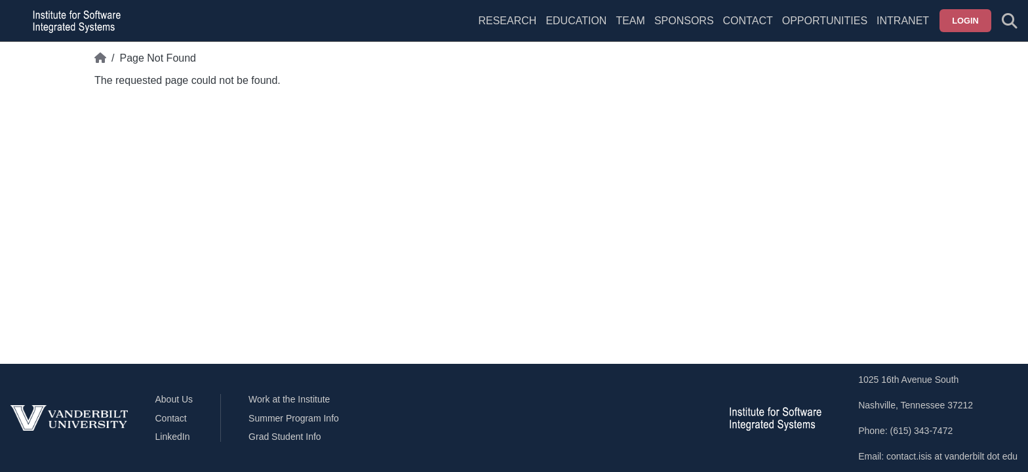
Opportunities (824, 20)
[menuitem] (630, 29)
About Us (174, 399)
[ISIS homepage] (73, 21)
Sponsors (684, 20)
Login (965, 21)
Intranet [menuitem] (903, 20)
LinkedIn (172, 436)
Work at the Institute (289, 399)
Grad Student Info (284, 436)
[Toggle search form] (1010, 21)
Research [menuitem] (507, 20)
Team (630, 20)
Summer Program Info (293, 418)
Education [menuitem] (575, 20)
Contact (748, 20)
